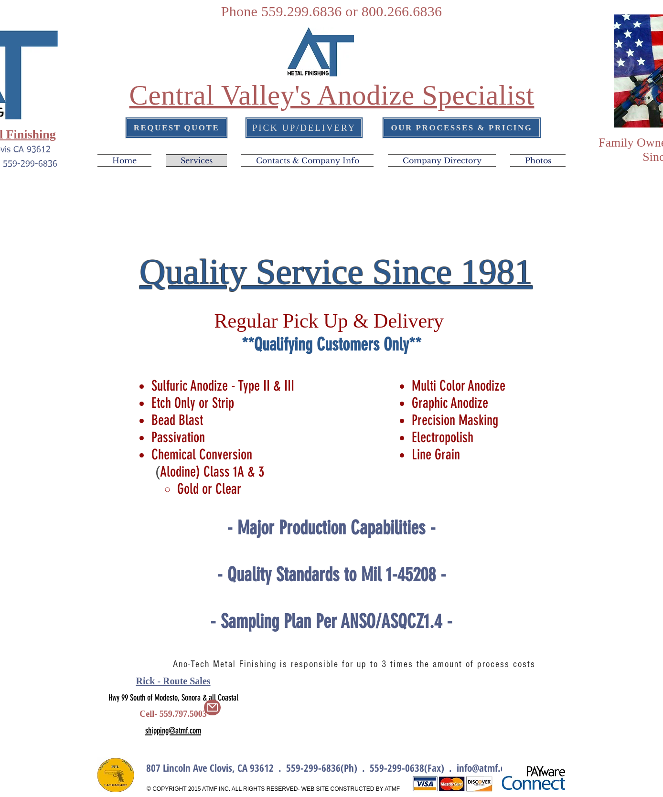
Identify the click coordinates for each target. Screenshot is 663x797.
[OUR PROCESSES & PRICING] (461, 127)
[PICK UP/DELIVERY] (304, 127)
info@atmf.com (487, 768)
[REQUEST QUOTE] (176, 127)
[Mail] (212, 707)
